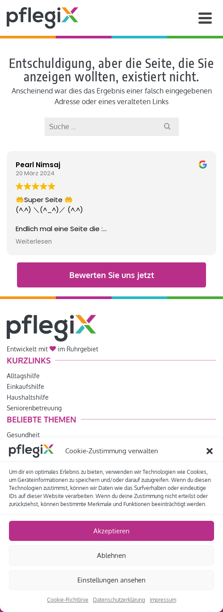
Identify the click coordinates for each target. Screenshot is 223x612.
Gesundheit (23, 435)
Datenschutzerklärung (119, 599)
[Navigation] (205, 18)
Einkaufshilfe (25, 386)
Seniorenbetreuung (34, 408)
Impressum (163, 599)
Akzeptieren (111, 531)
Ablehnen (111, 555)
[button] (209, 451)
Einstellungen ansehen (111, 580)
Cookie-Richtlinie (67, 599)
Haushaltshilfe (28, 397)
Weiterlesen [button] (34, 242)
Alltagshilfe (23, 376)
